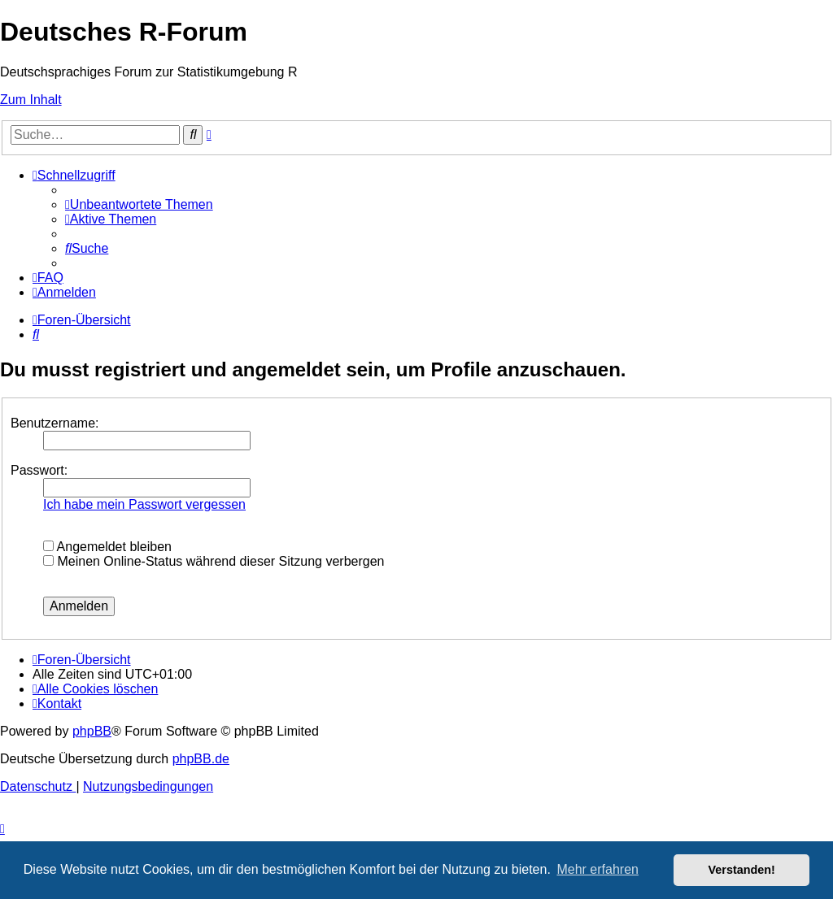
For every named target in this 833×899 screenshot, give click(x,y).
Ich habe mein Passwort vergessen (144, 504)
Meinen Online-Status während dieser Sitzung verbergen (213, 561)
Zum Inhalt (31, 99)
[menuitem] (139, 204)
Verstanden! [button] (742, 869)
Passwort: (39, 470)
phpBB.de (200, 759)
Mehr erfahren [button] (597, 869)
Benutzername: (55, 423)
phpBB (91, 731)
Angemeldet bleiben (107, 547)
